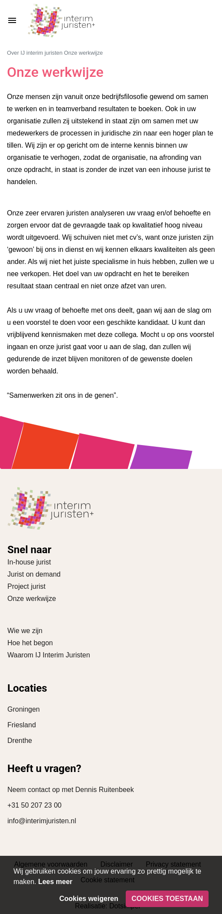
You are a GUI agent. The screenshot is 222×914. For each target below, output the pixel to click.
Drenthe (19, 740)
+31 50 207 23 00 (34, 805)
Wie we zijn (24, 630)
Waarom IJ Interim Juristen (48, 655)
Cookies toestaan (167, 898)
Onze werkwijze (31, 598)
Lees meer (55, 881)
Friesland (21, 725)
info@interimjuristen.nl (41, 821)
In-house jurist (29, 562)
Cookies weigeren (88, 898)
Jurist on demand (34, 574)
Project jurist (26, 586)
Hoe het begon (30, 643)
